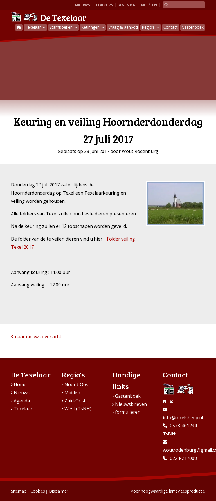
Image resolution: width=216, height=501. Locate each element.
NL (143, 5)
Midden (72, 392)
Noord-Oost (77, 384)
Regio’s (149, 27)
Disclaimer (58, 491)
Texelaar (33, 27)
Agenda (127, 5)
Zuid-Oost (75, 401)
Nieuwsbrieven (131, 404)
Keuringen (91, 27)
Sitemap (18, 491)
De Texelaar (48, 17)
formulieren (127, 412)
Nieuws (82, 5)
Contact (170, 27)
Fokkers (104, 5)
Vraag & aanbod (123, 27)
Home (20, 384)
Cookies (37, 491)
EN (154, 5)
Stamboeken (62, 27)
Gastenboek (193, 27)
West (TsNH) (77, 409)
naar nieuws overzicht (36, 336)
